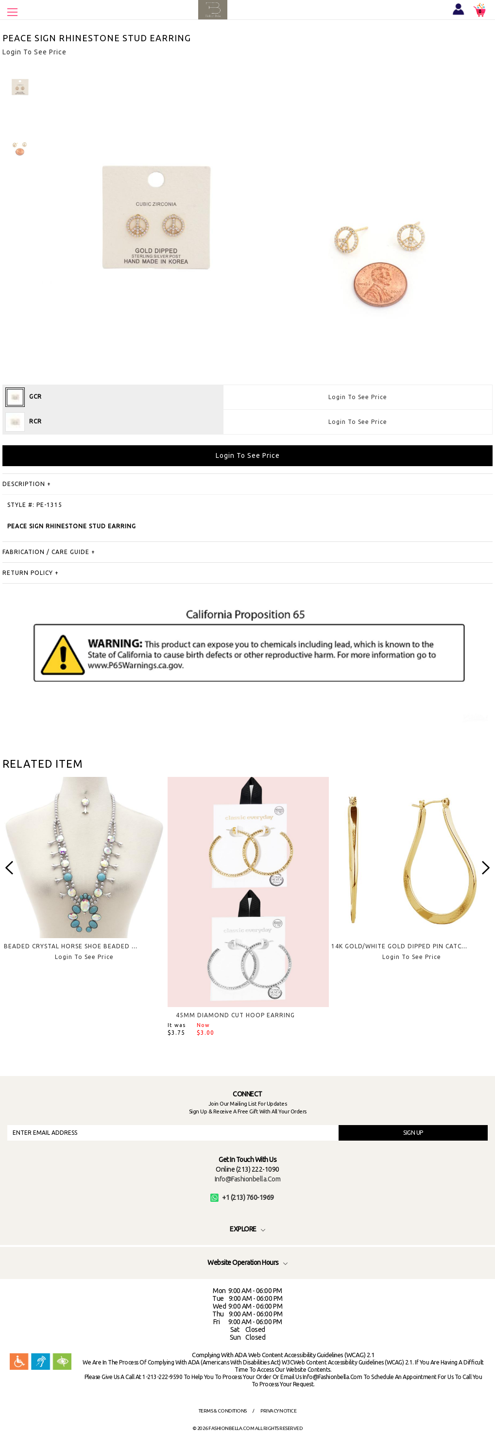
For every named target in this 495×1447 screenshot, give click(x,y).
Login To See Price (357, 397)
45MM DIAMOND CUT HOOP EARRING (235, 1015)
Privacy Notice (278, 1410)
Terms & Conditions (223, 1410)
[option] (84, 876)
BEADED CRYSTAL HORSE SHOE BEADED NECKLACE (84, 946)
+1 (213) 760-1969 (242, 1197)
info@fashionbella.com (248, 1179)
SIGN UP (413, 1132)
